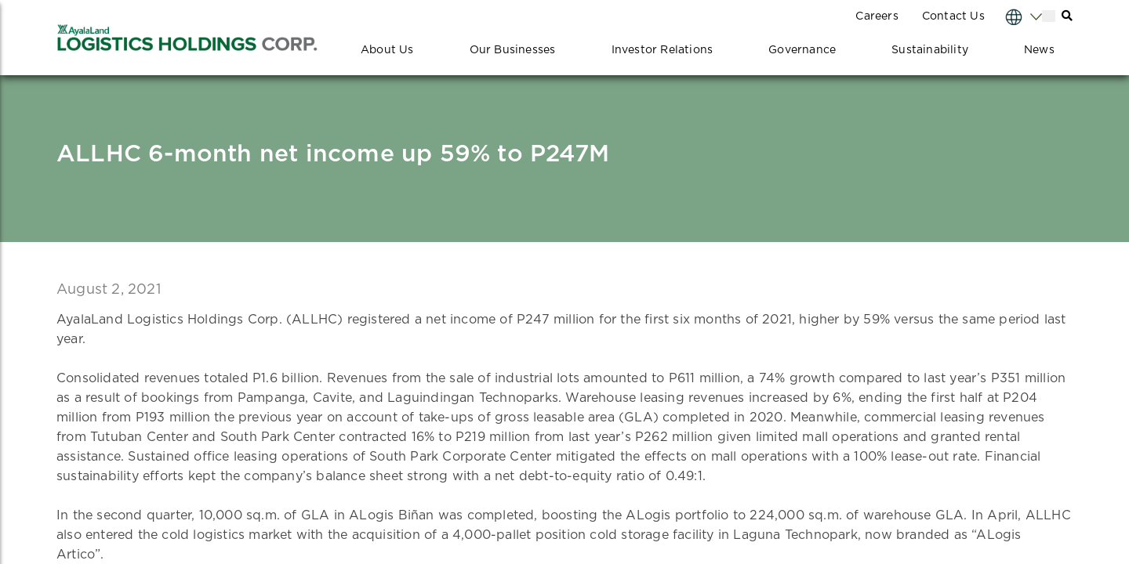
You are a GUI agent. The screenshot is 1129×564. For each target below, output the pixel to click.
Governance (802, 50)
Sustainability (929, 50)
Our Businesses (513, 50)
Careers (876, 16)
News (1039, 50)
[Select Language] (1008, 16)
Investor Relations (662, 50)
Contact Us (953, 16)
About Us (387, 50)
